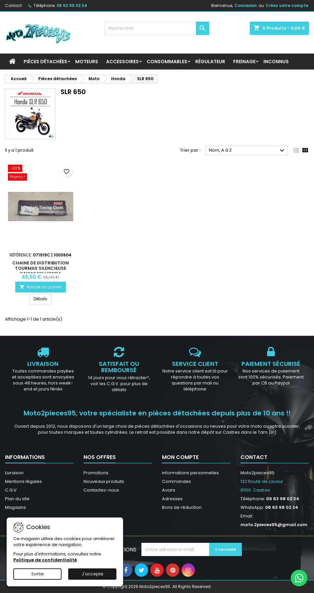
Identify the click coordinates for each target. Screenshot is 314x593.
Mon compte (180, 457)
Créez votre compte (286, 5)
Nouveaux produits (103, 481)
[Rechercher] (157, 28)
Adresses (172, 499)
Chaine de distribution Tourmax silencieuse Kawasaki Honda (40, 268)
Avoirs (168, 490)
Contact (13, 5)
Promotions (95, 473)
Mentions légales (23, 481)
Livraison (14, 473)
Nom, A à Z (247, 151)
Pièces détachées (45, 61)
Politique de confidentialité (45, 560)
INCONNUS (276, 61)
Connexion (246, 5)
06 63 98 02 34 (72, 5)
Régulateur (210, 61)
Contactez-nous (101, 490)
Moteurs (86, 61)
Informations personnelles (190, 473)
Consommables (167, 61)
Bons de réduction (182, 507)
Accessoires (122, 61)
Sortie (37, 574)
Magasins (15, 507)
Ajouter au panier (41, 287)
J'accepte (92, 574)
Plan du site (17, 499)
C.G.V (11, 490)
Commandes (176, 481)
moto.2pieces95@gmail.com (273, 524)
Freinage (244, 61)
